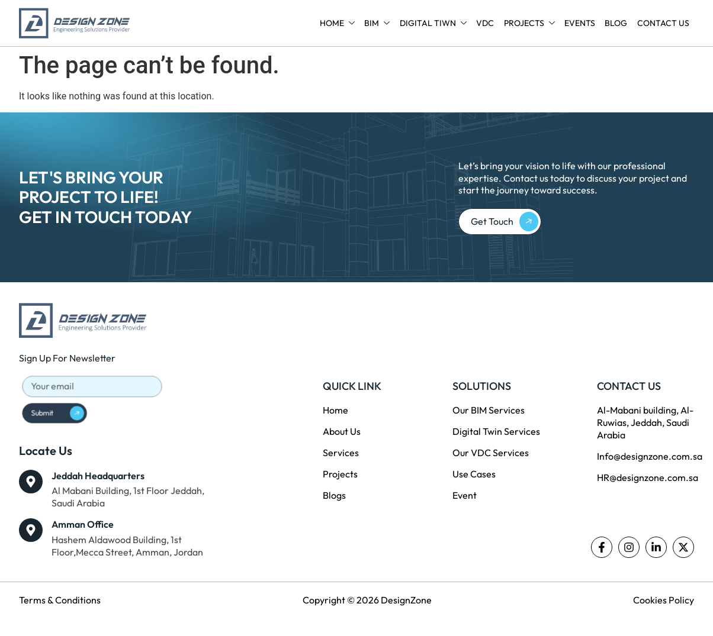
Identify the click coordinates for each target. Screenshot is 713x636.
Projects (530, 23)
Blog (616, 23)
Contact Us (663, 23)
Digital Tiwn (434, 23)
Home (339, 23)
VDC (486, 23)
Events (580, 23)
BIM (378, 23)
